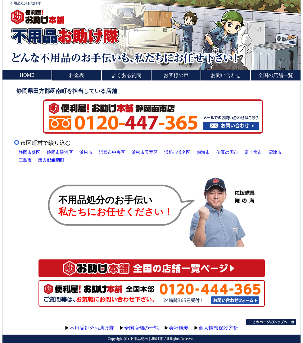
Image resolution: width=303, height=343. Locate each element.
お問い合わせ (226, 75)
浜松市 (86, 152)
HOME (27, 75)
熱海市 (203, 152)
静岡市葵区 (29, 152)
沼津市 (275, 152)
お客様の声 (176, 75)
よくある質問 (126, 75)
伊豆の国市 (227, 152)
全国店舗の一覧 (141, 328)
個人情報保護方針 (218, 328)
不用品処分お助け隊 (92, 328)
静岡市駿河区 (60, 152)
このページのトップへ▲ (271, 322)
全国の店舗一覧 (275, 75)
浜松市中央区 (112, 152)
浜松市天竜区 (145, 152)
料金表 (76, 75)
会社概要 (179, 328)
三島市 (25, 160)
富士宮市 (253, 152)
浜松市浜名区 (177, 152)
